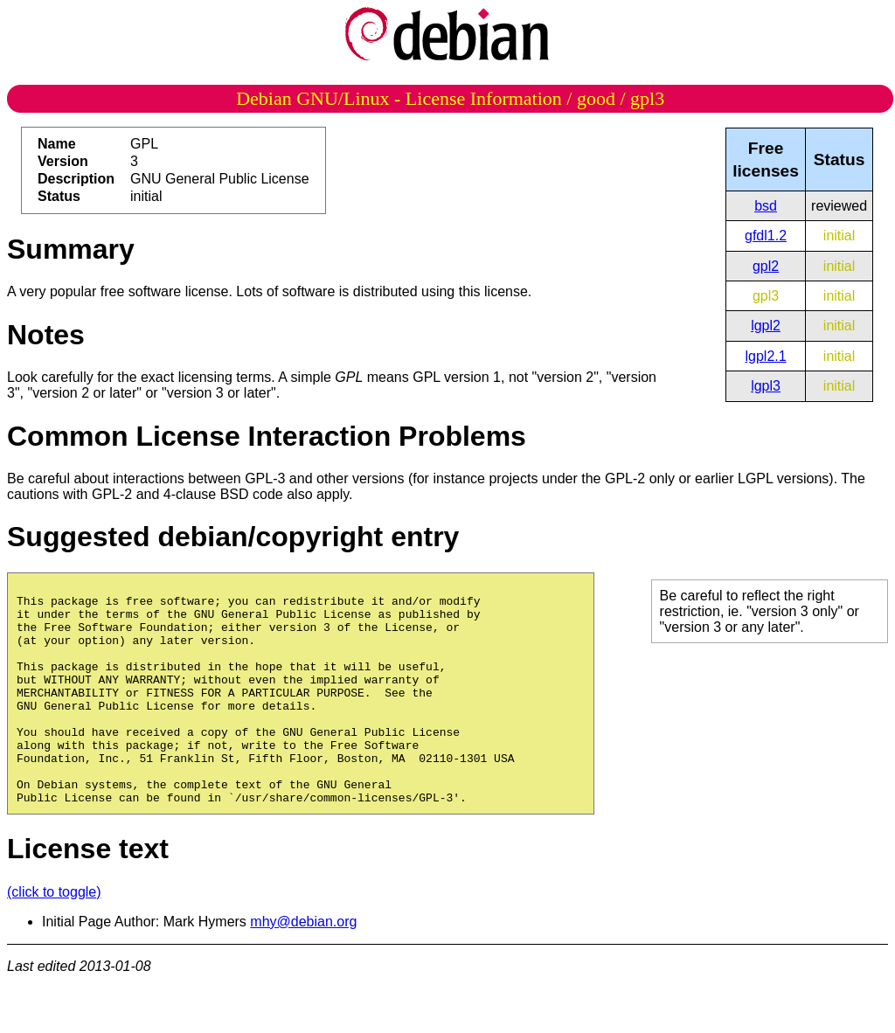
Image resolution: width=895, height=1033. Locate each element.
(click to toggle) (54, 936)
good (596, 98)
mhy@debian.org (303, 966)
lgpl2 (766, 325)
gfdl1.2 (766, 235)
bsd (765, 205)
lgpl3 (766, 385)
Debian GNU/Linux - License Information (399, 98)
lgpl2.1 (765, 356)
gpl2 (766, 266)
